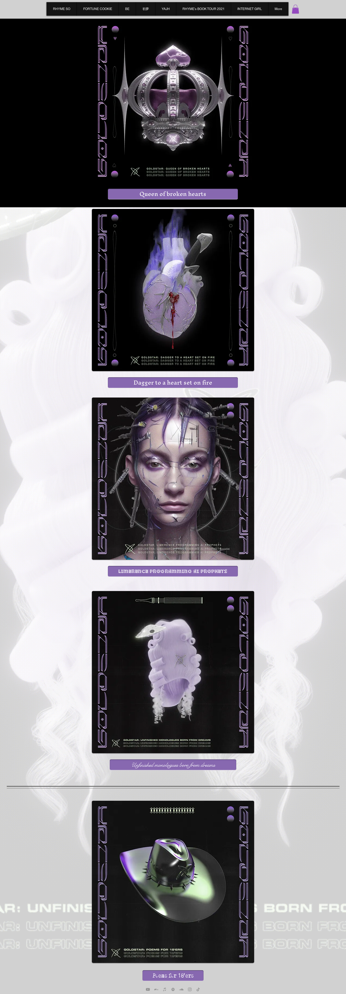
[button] (295, 9)
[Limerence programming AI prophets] (173, 571)
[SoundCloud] (181, 989)
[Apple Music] (164, 989)
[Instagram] (189, 989)
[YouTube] (147, 989)
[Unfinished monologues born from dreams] (173, 764)
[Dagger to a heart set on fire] (173, 382)
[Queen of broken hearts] (173, 194)
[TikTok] (198, 989)
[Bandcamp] (156, 989)
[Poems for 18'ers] (173, 975)
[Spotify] (173, 989)
